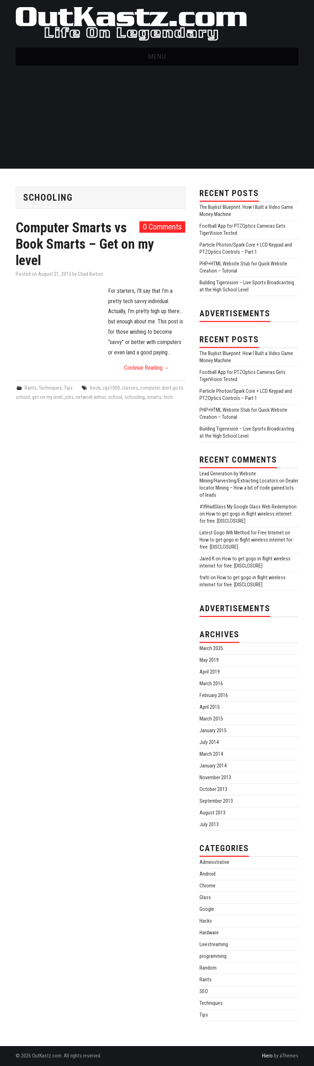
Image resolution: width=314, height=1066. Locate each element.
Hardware (209, 933)
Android (207, 874)
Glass (205, 898)
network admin (91, 397)
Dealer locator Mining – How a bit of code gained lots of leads (248, 488)
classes (130, 388)
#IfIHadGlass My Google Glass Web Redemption (248, 507)
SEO (203, 991)
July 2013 (209, 825)
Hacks (205, 921)
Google (206, 909)
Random (208, 968)
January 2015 (213, 731)
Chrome (207, 886)
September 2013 (216, 801)
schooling (134, 397)
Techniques (50, 388)
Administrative (214, 862)
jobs (69, 397)
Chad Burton (90, 274)
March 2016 (211, 684)
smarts (154, 397)
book (95, 388)
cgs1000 (111, 388)
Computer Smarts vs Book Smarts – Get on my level (85, 244)
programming (213, 956)
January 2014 (213, 766)
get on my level (47, 397)
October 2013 (213, 789)
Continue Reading (147, 367)
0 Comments (162, 226)
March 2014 (211, 754)
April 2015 (209, 707)
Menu (157, 56)
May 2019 (209, 660)
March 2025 (211, 648)
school (115, 397)
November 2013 (215, 778)
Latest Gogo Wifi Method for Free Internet (241, 533)
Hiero (267, 1056)
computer (150, 388)
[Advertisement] (157, 119)
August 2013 (212, 813)
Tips (68, 388)
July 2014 (209, 742)
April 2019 (209, 672)
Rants (31, 388)
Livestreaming (213, 944)
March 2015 (211, 719)
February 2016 (213, 695)
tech (168, 397)
